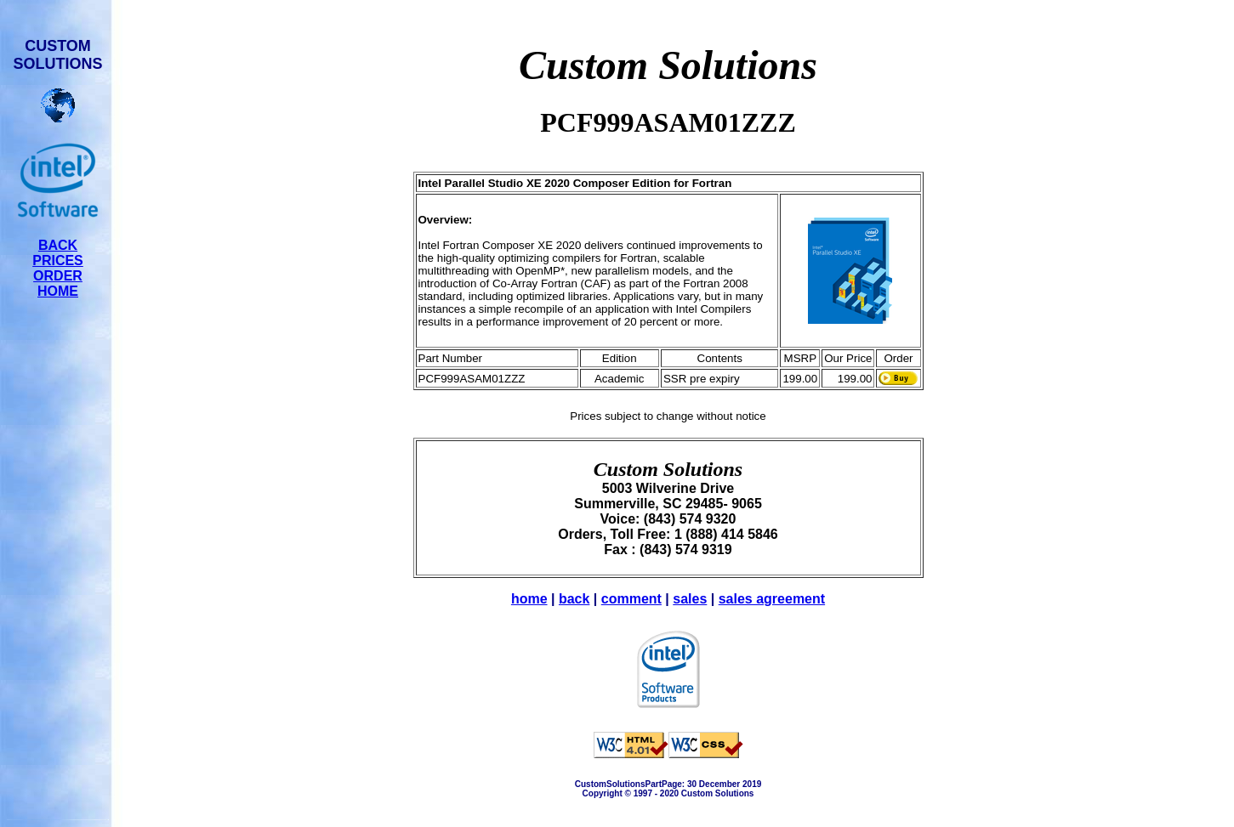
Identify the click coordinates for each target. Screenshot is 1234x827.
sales (690, 599)
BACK (57, 245)
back (574, 599)
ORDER (57, 276)
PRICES (57, 260)
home (529, 599)
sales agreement (772, 599)
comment (631, 599)
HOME (57, 291)
